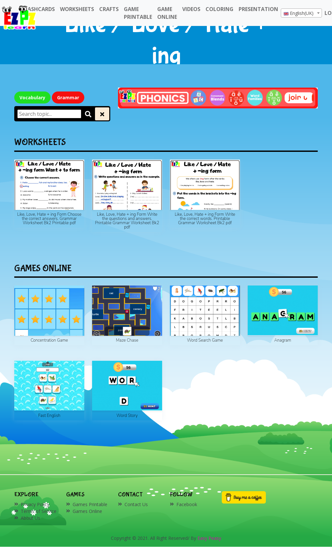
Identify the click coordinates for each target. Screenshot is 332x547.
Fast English (49, 416)
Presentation (258, 9)
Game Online (167, 13)
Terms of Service (38, 511)
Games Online (87, 511)
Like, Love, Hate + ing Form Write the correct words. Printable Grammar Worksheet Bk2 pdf (205, 219)
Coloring (219, 9)
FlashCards (38, 9)
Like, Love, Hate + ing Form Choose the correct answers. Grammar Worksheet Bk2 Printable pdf (49, 219)
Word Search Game (205, 340)
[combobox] (301, 13)
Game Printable (138, 13)
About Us (30, 518)
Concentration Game (49, 340)
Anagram (282, 340)
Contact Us (136, 504)
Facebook (186, 504)
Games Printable (90, 504)
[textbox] (301, 13)
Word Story (126, 416)
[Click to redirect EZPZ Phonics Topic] (218, 97)
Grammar (68, 97)
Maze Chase (127, 340)
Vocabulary (32, 97)
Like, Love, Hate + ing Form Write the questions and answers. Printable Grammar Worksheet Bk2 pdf (127, 221)
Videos (191, 9)
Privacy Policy (35, 504)
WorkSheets (77, 9)
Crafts (109, 9)
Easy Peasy (209, 538)
